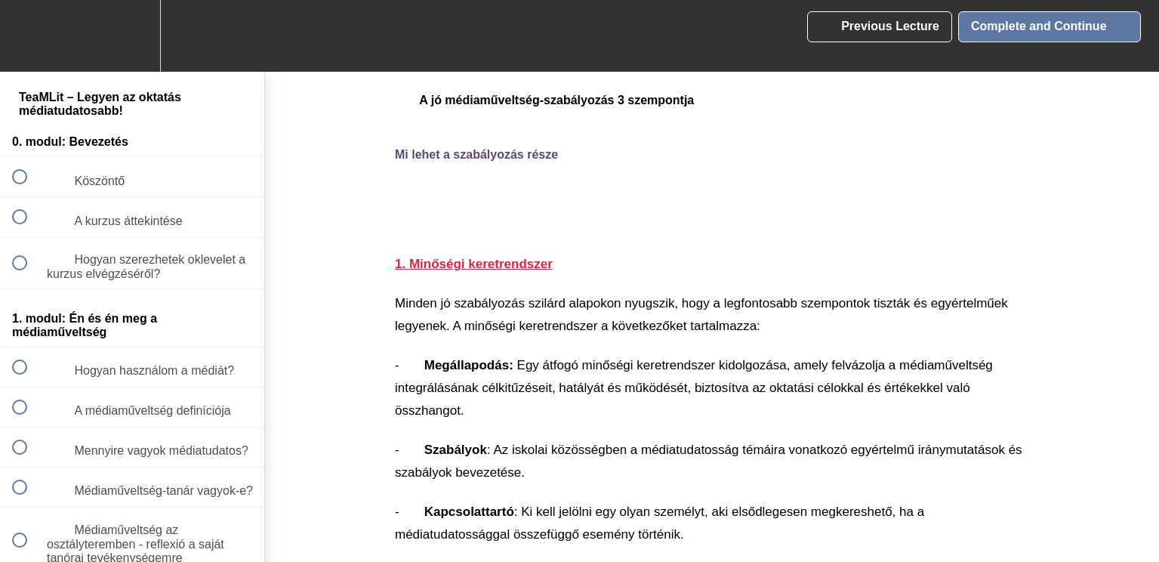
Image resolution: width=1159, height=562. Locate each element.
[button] (28, 36)
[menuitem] (132, 36)
